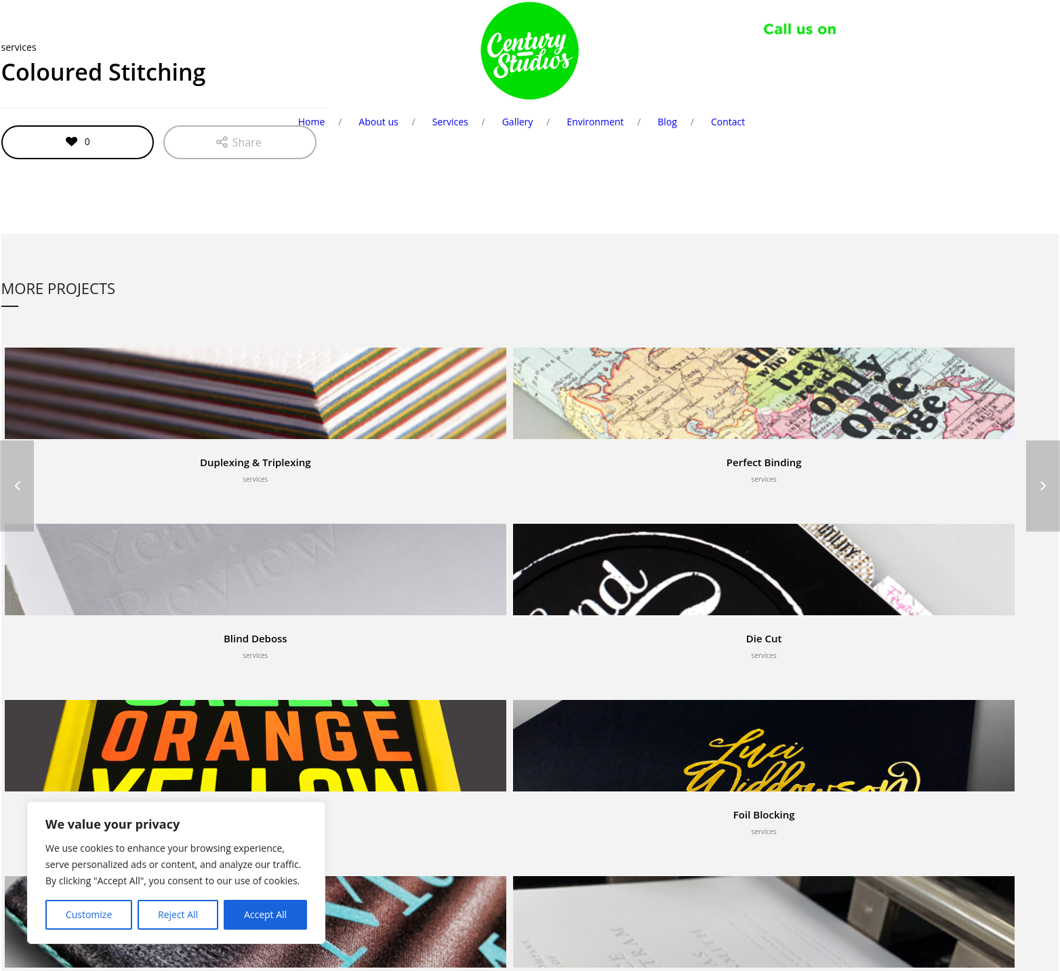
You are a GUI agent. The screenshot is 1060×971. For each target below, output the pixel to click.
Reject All (178, 914)
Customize (89, 914)
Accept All (265, 914)
